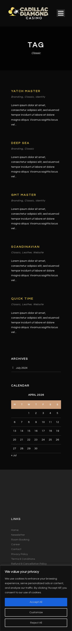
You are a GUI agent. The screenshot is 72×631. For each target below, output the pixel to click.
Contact (16, 549)
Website (38, 252)
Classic (29, 97)
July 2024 (21, 368)
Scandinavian (25, 246)
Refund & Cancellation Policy (29, 563)
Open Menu (61, 13)
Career (15, 544)
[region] (36, 598)
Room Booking (20, 539)
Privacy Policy (19, 554)
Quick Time (22, 298)
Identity (40, 97)
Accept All (36, 602)
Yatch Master (26, 91)
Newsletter (18, 535)
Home (15, 530)
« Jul (14, 455)
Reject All (36, 622)
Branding (17, 97)
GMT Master (23, 194)
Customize (36, 612)
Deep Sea (20, 143)
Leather (27, 252)
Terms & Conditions (23, 559)
